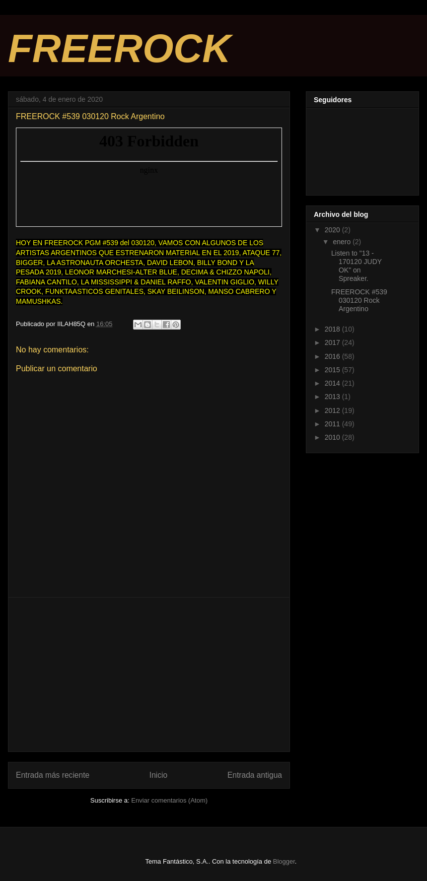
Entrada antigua (254, 775)
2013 (333, 397)
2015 (333, 370)
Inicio (158, 775)
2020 (333, 230)
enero (343, 242)
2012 (333, 410)
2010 (333, 437)
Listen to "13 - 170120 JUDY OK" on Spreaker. (356, 265)
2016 (333, 356)
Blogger (284, 861)
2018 (333, 329)
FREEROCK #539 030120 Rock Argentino (359, 300)
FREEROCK (119, 48)
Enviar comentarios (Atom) (169, 800)
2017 (333, 342)
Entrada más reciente (52, 775)
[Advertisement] (149, 674)
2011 (333, 424)
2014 (333, 383)
